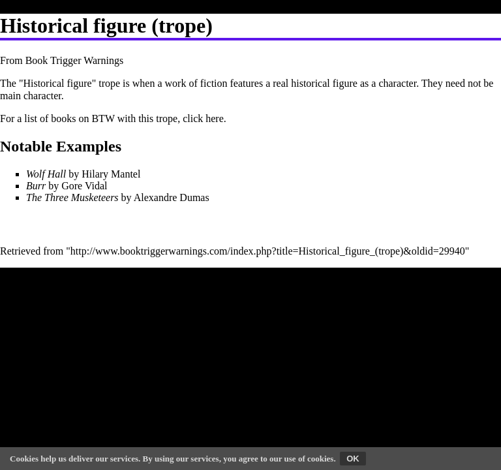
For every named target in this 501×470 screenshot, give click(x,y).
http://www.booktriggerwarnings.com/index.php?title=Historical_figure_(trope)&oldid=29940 (267, 251)
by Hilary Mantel (83, 174)
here (214, 118)
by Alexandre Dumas (117, 197)
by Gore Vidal (67, 185)
